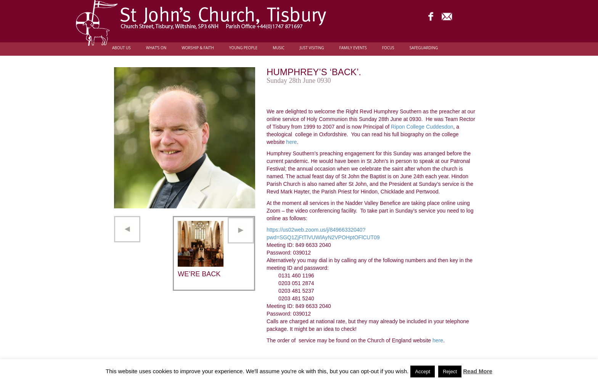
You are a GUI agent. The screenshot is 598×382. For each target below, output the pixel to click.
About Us (121, 48)
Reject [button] (450, 371)
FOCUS (388, 48)
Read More (477, 371)
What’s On (156, 48)
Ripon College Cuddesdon (422, 127)
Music (279, 48)
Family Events (353, 48)
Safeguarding (424, 48)
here (291, 142)
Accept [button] (422, 371)
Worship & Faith (198, 48)
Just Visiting (312, 48)
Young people (243, 48)
